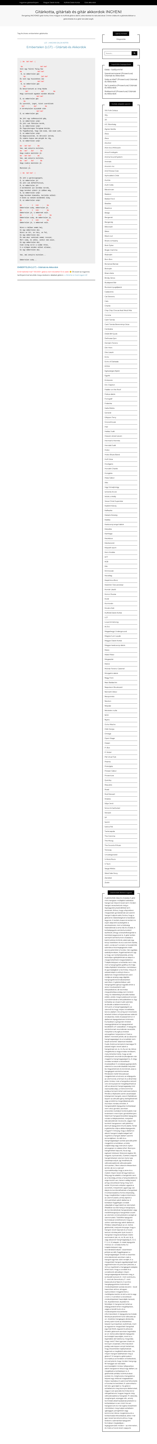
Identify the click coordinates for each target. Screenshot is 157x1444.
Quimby (108, 780)
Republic (108, 785)
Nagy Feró (109, 678)
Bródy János (110, 278)
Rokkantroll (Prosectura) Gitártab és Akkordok (120, 92)
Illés (106, 483)
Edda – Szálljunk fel (114, 69)
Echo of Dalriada (111, 362)
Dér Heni (108, 348)
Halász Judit (110, 431)
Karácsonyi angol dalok (114, 524)
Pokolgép (109, 766)
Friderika (108, 403)
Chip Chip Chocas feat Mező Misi (118, 310)
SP (106, 817)
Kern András (110, 552)
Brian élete (109, 273)
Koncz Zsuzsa (110, 594)
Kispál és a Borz (111, 580)
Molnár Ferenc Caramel (115, 669)
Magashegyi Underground (116, 631)
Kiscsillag (108, 576)
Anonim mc (109, 166)
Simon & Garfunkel (112, 808)
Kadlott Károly (111, 506)
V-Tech (107, 864)
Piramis (108, 762)
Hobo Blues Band (112, 455)
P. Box (107, 748)
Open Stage (110, 738)
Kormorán (109, 603)
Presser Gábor (111, 771)
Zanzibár (108, 878)
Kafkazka (108, 510)
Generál (108, 413)
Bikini (107, 231)
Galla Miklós (109, 408)
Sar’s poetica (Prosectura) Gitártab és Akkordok (121, 86)
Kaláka (107, 520)
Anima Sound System (114, 157)
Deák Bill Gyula (111, 334)
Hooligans (109, 464)
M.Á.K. (107, 627)
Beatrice (108, 208)
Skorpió (108, 813)
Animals (108, 162)
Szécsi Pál (109, 827)
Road (107, 789)
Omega (108, 734)
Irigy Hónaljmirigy (112, 487)
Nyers (107, 720)
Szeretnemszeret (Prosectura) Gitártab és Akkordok (119, 74)
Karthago (108, 534)
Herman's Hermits (112, 441)
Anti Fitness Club (112, 171)
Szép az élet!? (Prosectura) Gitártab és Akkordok (121, 80)
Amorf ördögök (111, 152)
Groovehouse (110, 422)
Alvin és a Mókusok (113, 148)
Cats (106, 301)
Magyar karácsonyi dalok (115, 645)
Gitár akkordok (90, 3)
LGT (45, 43)
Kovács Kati (109, 608)
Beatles (108, 203)
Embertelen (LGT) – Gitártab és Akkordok (56, 47)
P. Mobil (108, 752)
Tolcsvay (108, 850)
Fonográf (108, 399)
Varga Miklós (110, 868)
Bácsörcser (109, 189)
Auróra (107, 180)
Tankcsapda (110, 831)
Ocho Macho (110, 724)
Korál (107, 599)
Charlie (107, 306)
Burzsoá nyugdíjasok (113, 287)
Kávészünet (109, 543)
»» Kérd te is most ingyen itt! (75, 275)
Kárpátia (108, 529)
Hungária (108, 473)
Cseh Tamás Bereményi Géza (117, 324)
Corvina (108, 315)
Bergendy (109, 222)
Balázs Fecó (110, 199)
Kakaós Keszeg (111, 515)
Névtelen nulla (111, 710)
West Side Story (111, 873)
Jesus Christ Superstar (114, 501)
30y (106, 115)
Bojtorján (108, 255)
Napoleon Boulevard (113, 687)
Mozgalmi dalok (111, 673)
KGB (106, 562)
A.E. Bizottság (110, 124)
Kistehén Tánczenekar (114, 585)
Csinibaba (109, 329)
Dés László (109, 352)
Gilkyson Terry (110, 417)
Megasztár (109, 659)
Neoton (108, 701)
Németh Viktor (111, 692)
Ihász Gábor (110, 478)
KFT (106, 557)
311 (106, 120)
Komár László (110, 589)
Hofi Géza (109, 459)
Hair (106, 427)
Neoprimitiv (109, 696)
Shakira (108, 799)
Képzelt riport (110, 548)
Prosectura (109, 775)
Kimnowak (109, 571)
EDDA (107, 366)
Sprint (107, 822)
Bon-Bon (108, 259)
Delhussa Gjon (111, 338)
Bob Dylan (109, 245)
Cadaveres (109, 292)
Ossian (107, 743)
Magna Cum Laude (113, 636)
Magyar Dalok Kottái (51, 3)
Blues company (111, 241)
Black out (109, 236)
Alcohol (108, 143)
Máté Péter (109, 655)
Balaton (108, 194)
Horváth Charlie (111, 469)
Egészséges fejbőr (112, 371)
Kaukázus (109, 538)
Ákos (107, 134)
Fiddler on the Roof (113, 389)
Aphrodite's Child (112, 175)
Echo (107, 357)
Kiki (106, 566)
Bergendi (108, 217)
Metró (107, 664)
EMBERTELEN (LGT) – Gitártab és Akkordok (37, 267)
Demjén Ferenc (111, 343)
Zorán (107, 882)
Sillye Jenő (109, 803)
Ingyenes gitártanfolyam (29, 3)
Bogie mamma (111, 250)
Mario (107, 650)
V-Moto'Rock (110, 859)
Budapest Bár (110, 282)
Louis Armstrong (111, 622)
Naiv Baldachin (111, 682)
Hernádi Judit (110, 445)
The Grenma (110, 836)
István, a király (110, 496)
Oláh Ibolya (109, 729)
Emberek (109, 380)
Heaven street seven (113, 436)
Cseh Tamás (110, 320)
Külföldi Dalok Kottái (72, 3)
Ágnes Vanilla (110, 129)
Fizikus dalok (110, 394)
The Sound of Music (113, 845)
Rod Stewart (110, 794)
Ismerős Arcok (111, 492)
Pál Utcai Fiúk (110, 757)
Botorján (108, 269)
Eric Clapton (110, 385)
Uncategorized (111, 855)
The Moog (109, 841)
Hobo (107, 450)
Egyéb (107, 376)
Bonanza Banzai (111, 264)
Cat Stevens (110, 296)
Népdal (108, 706)
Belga (107, 213)
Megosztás (121, 39)
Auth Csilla (109, 185)
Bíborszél (109, 227)
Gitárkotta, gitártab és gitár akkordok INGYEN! (78, 11)
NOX (107, 715)
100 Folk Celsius (111, 110)
